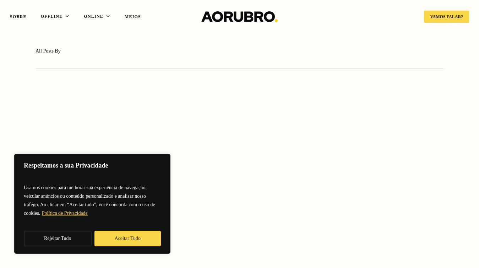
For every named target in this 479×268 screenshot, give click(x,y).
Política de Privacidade (65, 213)
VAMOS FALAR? (446, 16)
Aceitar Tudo (128, 238)
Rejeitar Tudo (57, 238)
